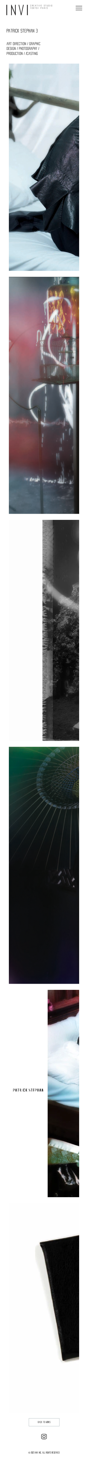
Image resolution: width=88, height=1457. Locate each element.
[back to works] (44, 1422)
